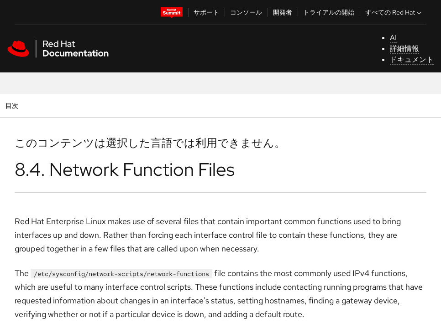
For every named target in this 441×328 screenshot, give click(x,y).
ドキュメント (412, 59)
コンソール (246, 12)
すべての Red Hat (394, 12)
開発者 (282, 12)
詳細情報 (404, 48)
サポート (206, 12)
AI (393, 37)
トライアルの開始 (328, 12)
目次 (13, 105)
